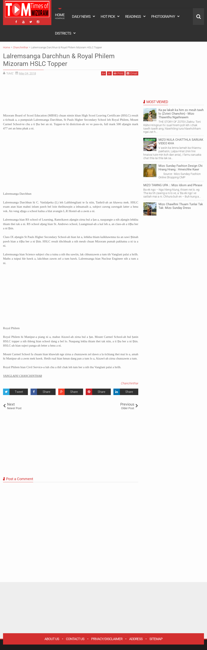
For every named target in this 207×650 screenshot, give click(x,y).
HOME (60, 16)
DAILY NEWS (81, 16)
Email (132, 73)
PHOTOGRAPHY (163, 16)
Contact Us (75, 639)
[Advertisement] (70, 95)
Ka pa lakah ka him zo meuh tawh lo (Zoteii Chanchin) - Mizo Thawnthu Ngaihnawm (181, 113)
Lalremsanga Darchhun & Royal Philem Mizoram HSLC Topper (59, 60)
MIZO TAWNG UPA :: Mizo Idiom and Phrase (172, 185)
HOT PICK (108, 16)
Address (136, 639)
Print (119, 73)
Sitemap (156, 639)
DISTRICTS (63, 33)
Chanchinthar (129, 383)
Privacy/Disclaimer (106, 639)
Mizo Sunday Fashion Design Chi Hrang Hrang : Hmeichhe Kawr (180, 167)
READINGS (133, 16)
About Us (51, 639)
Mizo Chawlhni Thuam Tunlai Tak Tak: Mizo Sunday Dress (180, 206)
